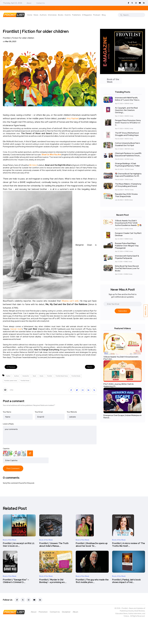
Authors (43, 15)
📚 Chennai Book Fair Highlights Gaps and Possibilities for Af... (128, 175)
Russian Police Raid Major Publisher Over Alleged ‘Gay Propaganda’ (127, 245)
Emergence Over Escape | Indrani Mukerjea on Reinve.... (122, 416)
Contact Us (40, 3)
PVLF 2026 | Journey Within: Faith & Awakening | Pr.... (118, 385)
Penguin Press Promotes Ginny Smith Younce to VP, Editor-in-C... (128, 122)
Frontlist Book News (62, 376)
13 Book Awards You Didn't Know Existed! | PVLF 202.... (120, 358)
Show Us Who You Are (51, 154)
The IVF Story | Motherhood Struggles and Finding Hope (127, 134)
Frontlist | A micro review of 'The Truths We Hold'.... (128, 544)
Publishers (76, 15)
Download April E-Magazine (74, 8)
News (36, 15)
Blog (104, 15)
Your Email (39, 412)
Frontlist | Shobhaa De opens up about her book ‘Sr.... (92, 544)
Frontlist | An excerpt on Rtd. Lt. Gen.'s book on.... (19, 544)
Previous (11, 367)
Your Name (7, 412)
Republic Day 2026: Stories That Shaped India (126, 195)
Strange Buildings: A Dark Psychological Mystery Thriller (127, 164)
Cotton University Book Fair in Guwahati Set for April (127, 144)
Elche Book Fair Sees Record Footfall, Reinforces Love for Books (127, 268)
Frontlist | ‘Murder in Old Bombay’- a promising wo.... (52, 581)
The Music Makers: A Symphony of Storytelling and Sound (128, 185)
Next (89, 367)
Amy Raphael (72, 118)
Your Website (72, 412)
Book (34, 376)
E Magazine (87, 15)
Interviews (52, 15)
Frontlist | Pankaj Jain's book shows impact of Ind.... (126, 581)
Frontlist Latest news (10, 381)
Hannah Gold (16, 329)
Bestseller (26, 376)
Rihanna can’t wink (70, 300)
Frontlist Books (75, 376)
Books (60, 15)
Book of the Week (9, 540)
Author (8, 376)
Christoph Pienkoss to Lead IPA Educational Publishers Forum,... (128, 154)
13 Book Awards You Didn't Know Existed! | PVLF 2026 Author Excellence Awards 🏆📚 (128, 222)
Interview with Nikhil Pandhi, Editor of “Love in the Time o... (127, 99)
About (29, 3)
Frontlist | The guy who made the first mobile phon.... (92, 581)
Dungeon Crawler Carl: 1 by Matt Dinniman (128, 234)
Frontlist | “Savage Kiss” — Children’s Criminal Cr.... (16, 581)
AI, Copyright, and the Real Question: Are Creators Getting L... (126, 110)
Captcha (6, 448)
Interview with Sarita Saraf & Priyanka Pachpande (127, 257)
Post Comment (13, 468)
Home (29, 15)
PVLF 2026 (146, 310)
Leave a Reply (8, 424)
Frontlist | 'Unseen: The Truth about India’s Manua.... (53, 544)
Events (68, 15)
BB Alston (33, 165)
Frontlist (49, 376)
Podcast (96, 15)
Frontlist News (25, 381)
